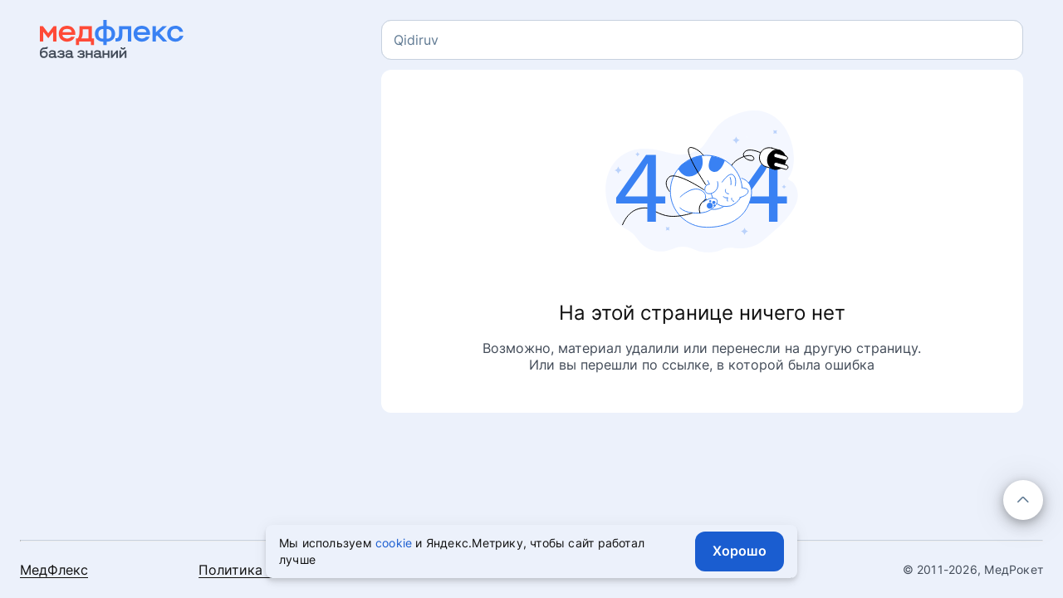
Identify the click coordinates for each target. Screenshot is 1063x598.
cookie (393, 543)
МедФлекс (54, 569)
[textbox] (416, 39)
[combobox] (702, 40)
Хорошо (740, 550)
